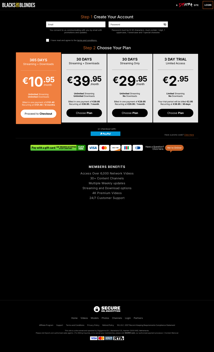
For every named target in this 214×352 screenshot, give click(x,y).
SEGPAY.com (130, 333)
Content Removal (171, 333)
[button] (38, 88)
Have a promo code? (179, 135)
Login (207, 5)
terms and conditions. (87, 40)
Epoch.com (49, 333)
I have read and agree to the (74, 40)
